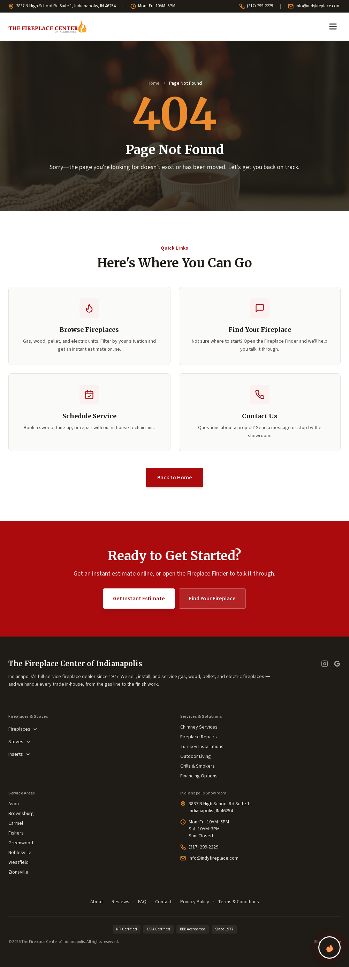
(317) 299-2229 (256, 6)
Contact (163, 901)
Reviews (120, 901)
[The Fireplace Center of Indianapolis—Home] (47, 26)
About (96, 901)
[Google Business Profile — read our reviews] (337, 663)
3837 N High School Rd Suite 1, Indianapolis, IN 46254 (61, 6)
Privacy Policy (194, 901)
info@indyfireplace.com (314, 6)
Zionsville (18, 872)
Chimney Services (199, 727)
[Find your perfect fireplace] (329, 947)
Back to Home (174, 477)
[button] (89, 412)
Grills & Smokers (197, 766)
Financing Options (199, 775)
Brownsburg (21, 813)
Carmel (15, 823)
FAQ (142, 901)
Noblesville (19, 852)
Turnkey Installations (201, 746)
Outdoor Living (195, 756)
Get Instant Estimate (139, 598)
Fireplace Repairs (198, 736)
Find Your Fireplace (212, 598)
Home (153, 83)
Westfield (18, 862)
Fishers (16, 833)
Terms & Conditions (238, 901)
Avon (13, 803)
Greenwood (20, 842)
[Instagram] (324, 663)
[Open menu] (333, 26)
